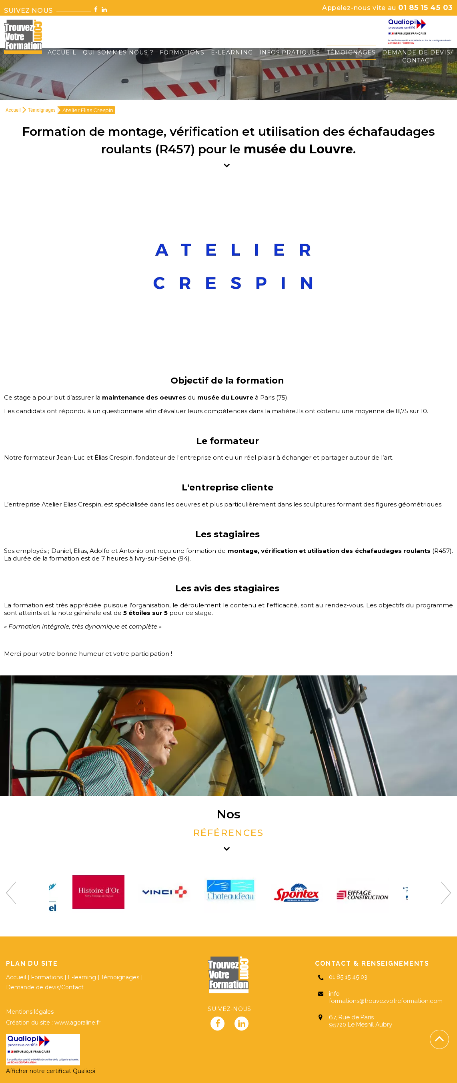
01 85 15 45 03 (387, 7)
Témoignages (42, 110)
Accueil (13, 110)
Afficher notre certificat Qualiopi (50, 1071)
